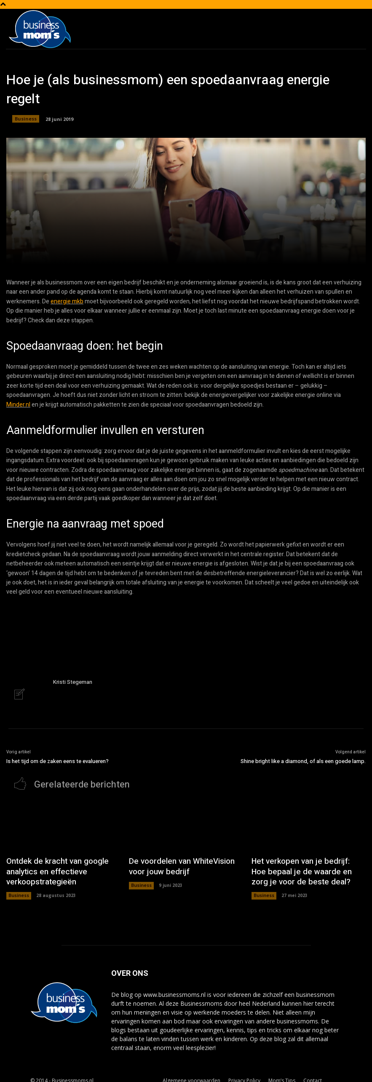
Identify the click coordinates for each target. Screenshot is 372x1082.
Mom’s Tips (281, 1074)
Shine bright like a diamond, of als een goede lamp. (303, 760)
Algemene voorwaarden (191, 1074)
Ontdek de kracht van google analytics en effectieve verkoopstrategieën (50, 867)
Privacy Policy (244, 1074)
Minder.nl (18, 404)
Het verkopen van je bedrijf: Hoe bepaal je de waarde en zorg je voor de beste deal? (306, 867)
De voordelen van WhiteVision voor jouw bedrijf (182, 863)
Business (25, 119)
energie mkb (67, 301)
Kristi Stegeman (72, 682)
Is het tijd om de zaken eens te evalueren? (57, 760)
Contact (312, 1074)
